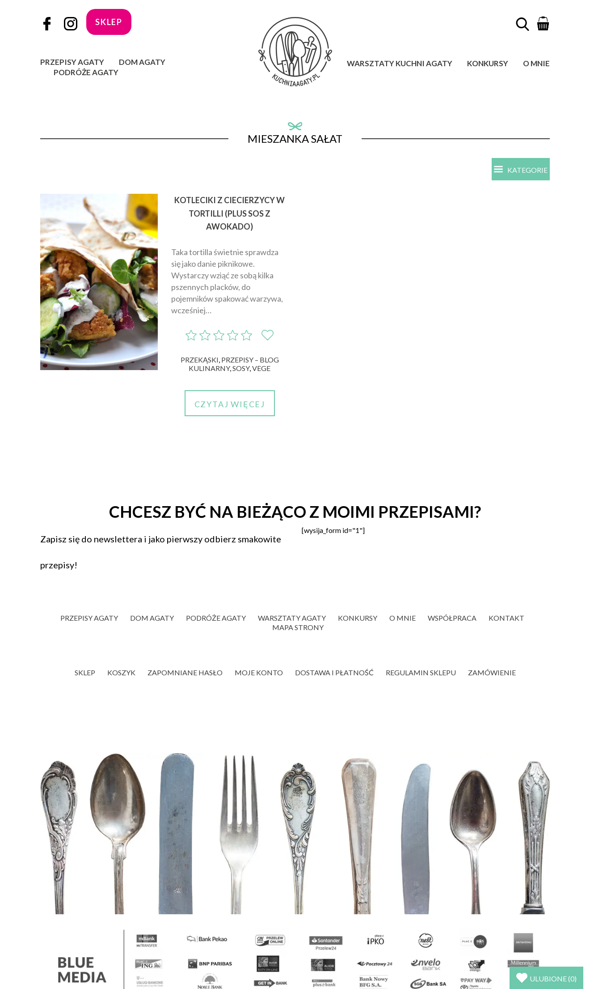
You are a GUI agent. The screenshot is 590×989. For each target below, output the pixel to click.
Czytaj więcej (229, 404)
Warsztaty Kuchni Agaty (399, 63)
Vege (261, 368)
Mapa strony (298, 627)
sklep (108, 22)
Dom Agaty (142, 62)
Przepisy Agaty (72, 62)
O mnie (536, 63)
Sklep (85, 672)
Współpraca (452, 618)
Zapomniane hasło (185, 672)
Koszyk (121, 672)
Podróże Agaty (86, 72)
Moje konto (259, 672)
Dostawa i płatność (334, 672)
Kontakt (506, 618)
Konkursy (487, 63)
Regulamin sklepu (421, 672)
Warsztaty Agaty (292, 618)
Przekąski (200, 359)
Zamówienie (492, 672)
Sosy (240, 368)
